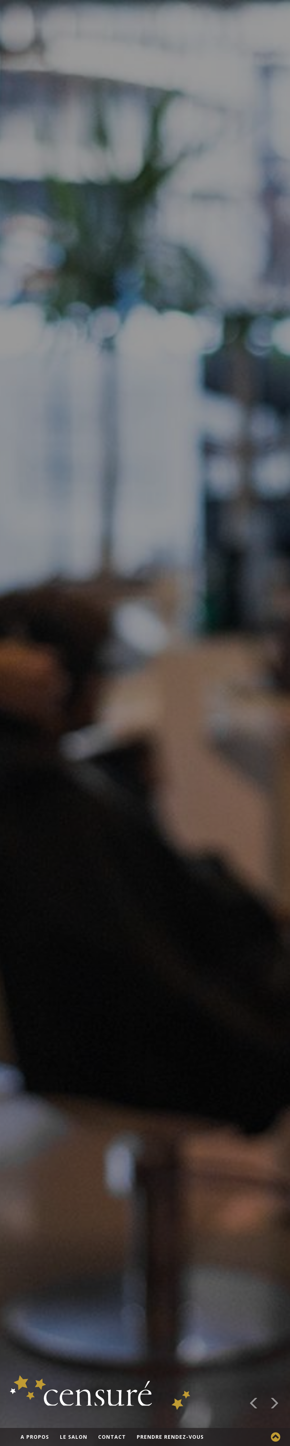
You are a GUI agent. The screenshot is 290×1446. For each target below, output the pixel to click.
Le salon (73, 1436)
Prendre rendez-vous (170, 1436)
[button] (254, 1404)
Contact (112, 1436)
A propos (35, 1436)
